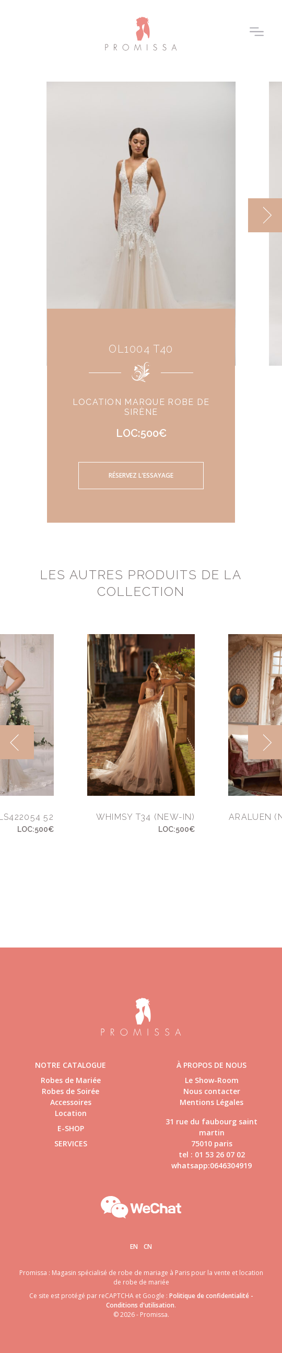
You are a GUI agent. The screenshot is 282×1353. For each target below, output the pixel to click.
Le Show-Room (212, 1080)
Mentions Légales (211, 1102)
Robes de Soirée (70, 1091)
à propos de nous (211, 1065)
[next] (265, 215)
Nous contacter (211, 1091)
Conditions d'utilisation (140, 1305)
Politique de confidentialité (209, 1295)
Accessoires (70, 1102)
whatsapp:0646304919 (211, 1165)
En (134, 1246)
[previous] (17, 742)
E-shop (70, 1128)
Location (71, 1113)
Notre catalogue (70, 1065)
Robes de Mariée (71, 1080)
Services (70, 1143)
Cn (148, 1246)
